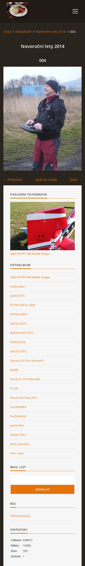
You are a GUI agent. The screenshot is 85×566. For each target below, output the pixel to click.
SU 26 (14, 388)
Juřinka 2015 (18, 323)
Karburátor (17, 286)
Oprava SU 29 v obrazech (27, 360)
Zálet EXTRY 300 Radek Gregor (30, 254)
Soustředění (18, 407)
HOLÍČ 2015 (18, 351)
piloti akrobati (19, 444)
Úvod (7, 31)
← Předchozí (12, 179)
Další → (76, 179)
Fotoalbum (23, 31)
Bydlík (14, 370)
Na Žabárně (18, 416)
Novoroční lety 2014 (51, 31)
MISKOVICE (18, 342)
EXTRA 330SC (19, 314)
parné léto (17, 425)
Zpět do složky (46, 179)
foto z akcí (17, 453)
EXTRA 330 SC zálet (22, 305)
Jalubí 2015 (17, 296)
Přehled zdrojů (20, 516)
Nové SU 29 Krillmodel (25, 379)
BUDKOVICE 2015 (21, 333)
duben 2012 (18, 435)
